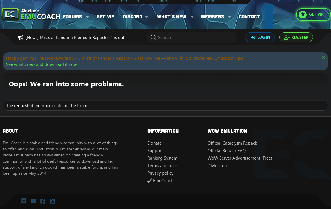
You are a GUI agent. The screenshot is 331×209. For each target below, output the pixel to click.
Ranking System (162, 158)
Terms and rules (162, 166)
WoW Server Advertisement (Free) (240, 158)
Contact (249, 16)
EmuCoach (160, 181)
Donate (154, 143)
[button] (87, 16)
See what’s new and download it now (41, 64)
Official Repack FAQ (227, 151)
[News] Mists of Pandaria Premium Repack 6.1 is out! (75, 37)
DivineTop (217, 166)
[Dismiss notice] (322, 58)
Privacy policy (160, 173)
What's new (171, 16)
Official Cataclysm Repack (232, 143)
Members (212, 16)
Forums (72, 16)
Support (155, 151)
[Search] (191, 37)
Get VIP (105, 16)
